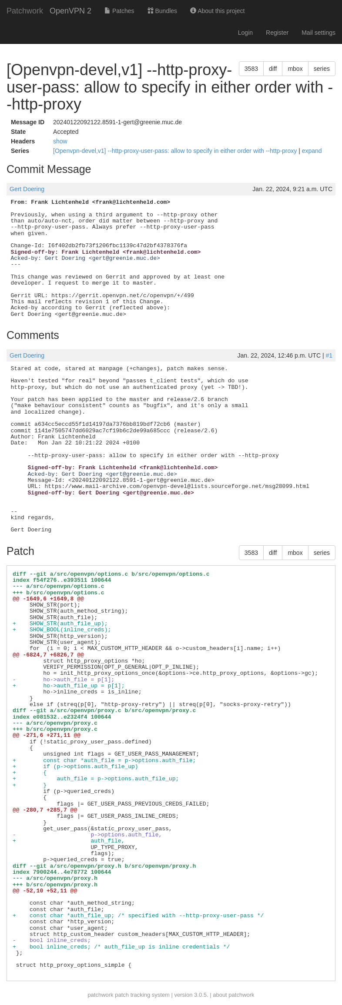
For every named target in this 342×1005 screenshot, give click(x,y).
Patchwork (25, 11)
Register (277, 32)
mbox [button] (295, 68)
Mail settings (318, 32)
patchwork (100, 995)
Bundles (162, 10)
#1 (328, 355)
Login (245, 32)
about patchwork (233, 995)
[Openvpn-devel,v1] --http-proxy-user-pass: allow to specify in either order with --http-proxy (175, 150)
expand (312, 150)
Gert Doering (27, 189)
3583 (251, 68)
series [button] (322, 68)
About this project (217, 10)
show (60, 141)
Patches (119, 10)
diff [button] (273, 68)
